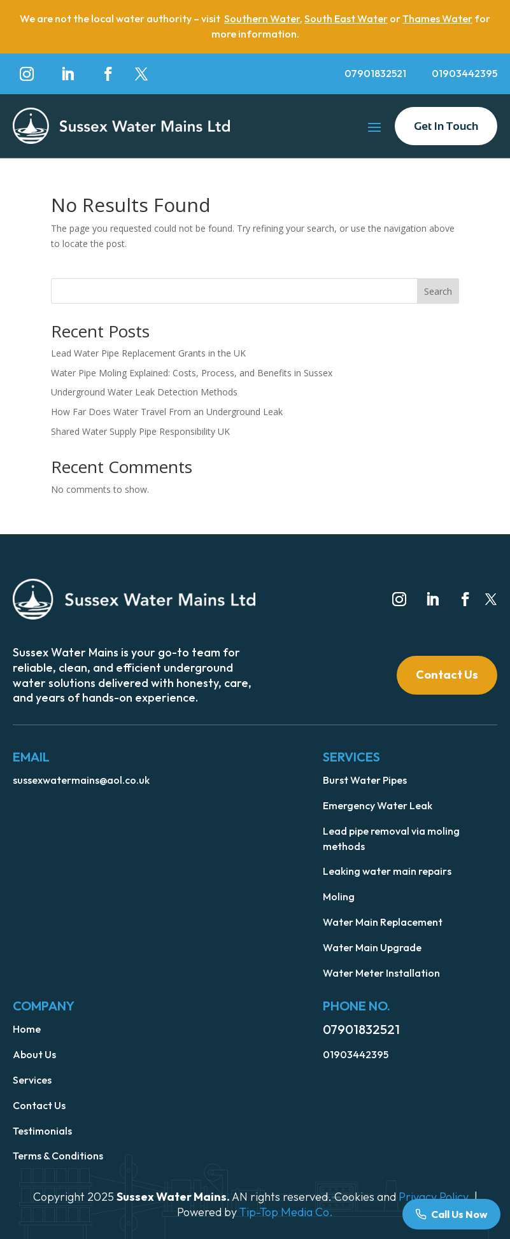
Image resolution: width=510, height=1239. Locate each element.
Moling (339, 896)
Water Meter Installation (381, 972)
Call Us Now (459, 1214)
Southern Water (262, 18)
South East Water (346, 18)
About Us (34, 1054)
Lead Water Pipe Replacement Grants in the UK (148, 353)
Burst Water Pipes (365, 780)
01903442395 (464, 73)
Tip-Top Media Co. (286, 1212)
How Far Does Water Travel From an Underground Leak (167, 412)
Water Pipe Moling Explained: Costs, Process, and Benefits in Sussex (191, 373)
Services (32, 1079)
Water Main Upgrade (372, 947)
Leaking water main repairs (387, 871)
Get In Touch (446, 126)
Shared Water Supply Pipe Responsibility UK (140, 431)
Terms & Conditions (58, 1155)
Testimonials (42, 1130)
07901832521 (375, 73)
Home (27, 1029)
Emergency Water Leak (377, 805)
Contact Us (447, 674)
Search (438, 291)
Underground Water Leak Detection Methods (144, 392)
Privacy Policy (433, 1196)
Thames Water (437, 18)
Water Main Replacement (383, 922)
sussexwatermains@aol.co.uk (81, 780)
